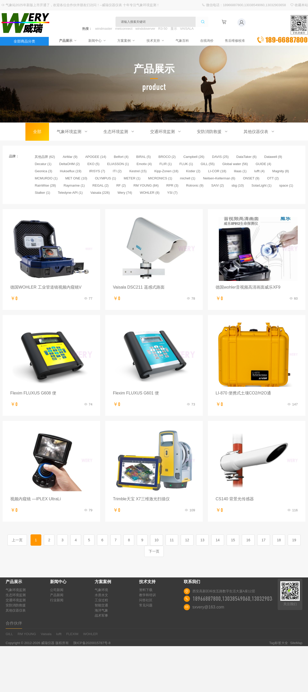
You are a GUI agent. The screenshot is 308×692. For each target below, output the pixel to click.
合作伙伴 (14, 623)
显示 (173, 28)
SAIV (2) (217, 185)
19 (294, 540)
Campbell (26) (193, 157)
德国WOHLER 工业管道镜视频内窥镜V (45, 287)
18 (279, 540)
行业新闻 (56, 600)
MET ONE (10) (76, 178)
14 (218, 540)
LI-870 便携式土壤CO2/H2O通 (243, 393)
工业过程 (101, 600)
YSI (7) (172, 193)
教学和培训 (147, 595)
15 (233, 540)
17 (264, 540)
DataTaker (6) (246, 157)
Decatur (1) (43, 164)
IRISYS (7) (97, 171)
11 (172, 540)
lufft (59, 634)
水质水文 (101, 595)
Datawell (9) (273, 157)
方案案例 (128, 40)
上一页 (17, 540)
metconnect (123, 28)
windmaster (103, 28)
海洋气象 (101, 610)
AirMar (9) (70, 157)
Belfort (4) (121, 157)
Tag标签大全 (278, 643)
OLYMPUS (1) (105, 178)
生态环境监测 (119, 131)
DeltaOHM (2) (69, 164)
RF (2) (121, 185)
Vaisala (46, 634)
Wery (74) (125, 193)
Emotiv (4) (144, 164)
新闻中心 (99, 40)
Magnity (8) (280, 171)
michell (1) (187, 178)
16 (248, 540)
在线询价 (204, 40)
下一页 (154, 551)
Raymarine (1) (74, 185)
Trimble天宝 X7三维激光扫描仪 (141, 499)
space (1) (286, 185)
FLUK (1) (186, 164)
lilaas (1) (240, 171)
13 (202, 540)
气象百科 (181, 40)
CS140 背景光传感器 (235, 499)
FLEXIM (72, 634)
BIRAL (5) (143, 157)
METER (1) (132, 178)
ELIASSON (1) (118, 164)
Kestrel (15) (138, 171)
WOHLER (90, 634)
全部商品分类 (24, 41)
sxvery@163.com (208, 607)
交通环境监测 (165, 131)
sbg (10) (238, 185)
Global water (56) (235, 164)
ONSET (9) (251, 178)
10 (157, 540)
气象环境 (101, 590)
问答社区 (145, 600)
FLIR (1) (165, 164)
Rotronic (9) (195, 185)
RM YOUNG (27, 634)
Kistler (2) (193, 171)
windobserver (145, 28)
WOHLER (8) (150, 193)
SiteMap (296, 643)
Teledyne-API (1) (70, 193)
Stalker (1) (42, 193)
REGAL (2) (100, 185)
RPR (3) (172, 185)
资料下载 (145, 590)
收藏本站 (301, 5)
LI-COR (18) (217, 171)
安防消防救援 (212, 131)
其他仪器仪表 (259, 131)
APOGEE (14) (95, 157)
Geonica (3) (43, 171)
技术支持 (156, 40)
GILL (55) (208, 164)
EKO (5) (94, 164)
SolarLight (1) (262, 185)
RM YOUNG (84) (146, 185)
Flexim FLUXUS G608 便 (33, 393)
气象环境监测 (72, 131)
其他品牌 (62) (45, 157)
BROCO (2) (167, 157)
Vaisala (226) (100, 193)
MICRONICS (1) (160, 178)
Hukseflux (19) (70, 171)
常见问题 (145, 605)
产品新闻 (56, 595)
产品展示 (71, 40)
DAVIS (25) (220, 157)
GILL (9, 634)
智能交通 (101, 605)
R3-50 (162, 28)
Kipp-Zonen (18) (166, 171)
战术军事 (101, 615)
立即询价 (282, 29)
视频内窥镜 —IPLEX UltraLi (35, 499)
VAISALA (187, 28)
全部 (37, 131)
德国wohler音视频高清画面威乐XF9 (248, 287)
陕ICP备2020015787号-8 (92, 643)
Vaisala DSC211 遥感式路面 (139, 287)
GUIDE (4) (263, 164)
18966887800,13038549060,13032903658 (236, 598)
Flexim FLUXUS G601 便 (136, 393)
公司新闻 (56, 590)
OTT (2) (273, 178)
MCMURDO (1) (46, 178)
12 (187, 540)
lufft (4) (259, 171)
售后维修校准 (231, 40)
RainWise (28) (45, 185)
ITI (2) (117, 171)
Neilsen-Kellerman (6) (219, 178)
